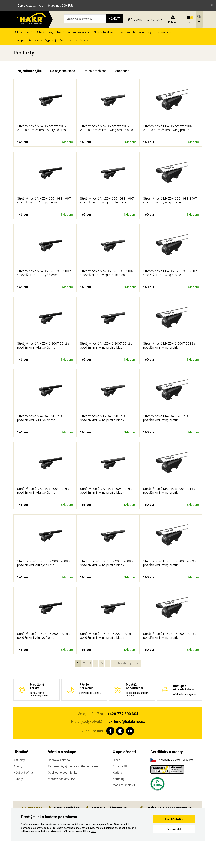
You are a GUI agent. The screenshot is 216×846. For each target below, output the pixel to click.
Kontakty (156, 19)
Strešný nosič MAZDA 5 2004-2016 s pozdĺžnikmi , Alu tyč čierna (43, 490)
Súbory (18, 779)
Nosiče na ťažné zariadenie (73, 32)
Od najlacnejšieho (62, 71)
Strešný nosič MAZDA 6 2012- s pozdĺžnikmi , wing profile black (102, 418)
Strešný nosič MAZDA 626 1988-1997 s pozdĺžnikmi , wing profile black (107, 200)
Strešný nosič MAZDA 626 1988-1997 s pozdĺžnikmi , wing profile (170, 200)
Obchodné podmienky (62, 772)
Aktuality (19, 760)
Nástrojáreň (23, 772)
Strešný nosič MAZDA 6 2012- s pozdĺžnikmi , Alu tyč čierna (39, 418)
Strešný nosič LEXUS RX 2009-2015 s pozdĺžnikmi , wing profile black (106, 636)
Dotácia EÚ (120, 766)
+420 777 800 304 (122, 714)
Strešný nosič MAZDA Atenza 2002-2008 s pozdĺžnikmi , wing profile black (107, 128)
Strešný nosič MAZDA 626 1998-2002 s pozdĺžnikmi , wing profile (170, 273)
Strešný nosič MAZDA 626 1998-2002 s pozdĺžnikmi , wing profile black (107, 273)
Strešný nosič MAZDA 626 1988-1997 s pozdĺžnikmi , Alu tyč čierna (44, 200)
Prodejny (136, 19)
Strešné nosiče (24, 32)
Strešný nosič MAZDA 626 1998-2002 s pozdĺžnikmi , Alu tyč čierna (44, 273)
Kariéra (117, 772)
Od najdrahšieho (95, 71)
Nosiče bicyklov (103, 32)
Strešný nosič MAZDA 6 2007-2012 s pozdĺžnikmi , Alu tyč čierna (43, 345)
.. (113, 663)
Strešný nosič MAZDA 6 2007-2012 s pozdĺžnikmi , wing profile (169, 345)
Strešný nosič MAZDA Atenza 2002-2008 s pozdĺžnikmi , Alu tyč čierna (42, 128)
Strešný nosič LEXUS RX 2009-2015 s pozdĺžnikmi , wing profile (169, 636)
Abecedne (122, 71)
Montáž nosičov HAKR (62, 779)
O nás (116, 760)
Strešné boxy (45, 32)
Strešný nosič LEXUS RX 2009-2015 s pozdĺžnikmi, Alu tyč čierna (43, 636)
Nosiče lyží (123, 32)
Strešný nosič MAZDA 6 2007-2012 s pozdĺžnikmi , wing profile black (106, 345)
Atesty (18, 766)
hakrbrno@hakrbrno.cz (125, 721)
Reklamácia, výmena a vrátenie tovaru (73, 766)
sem (93, 831)
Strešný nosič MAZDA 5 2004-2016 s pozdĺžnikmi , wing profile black (106, 490)
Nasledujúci (126, 663)
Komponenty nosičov (28, 40)
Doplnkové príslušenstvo (74, 40)
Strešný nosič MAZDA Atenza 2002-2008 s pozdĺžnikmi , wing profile (168, 128)
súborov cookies (42, 828)
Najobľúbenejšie (30, 71)
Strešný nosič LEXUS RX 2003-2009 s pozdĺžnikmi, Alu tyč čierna (43, 563)
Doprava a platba (59, 760)
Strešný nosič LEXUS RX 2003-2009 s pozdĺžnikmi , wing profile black (106, 563)
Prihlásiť (173, 22)
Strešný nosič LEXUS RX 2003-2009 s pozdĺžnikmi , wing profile (169, 563)
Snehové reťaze (164, 32)
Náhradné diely (142, 32)
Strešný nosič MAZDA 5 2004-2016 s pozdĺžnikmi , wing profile (169, 490)
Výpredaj (50, 40)
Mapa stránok (124, 785)
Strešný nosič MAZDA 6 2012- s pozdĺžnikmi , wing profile (165, 418)
